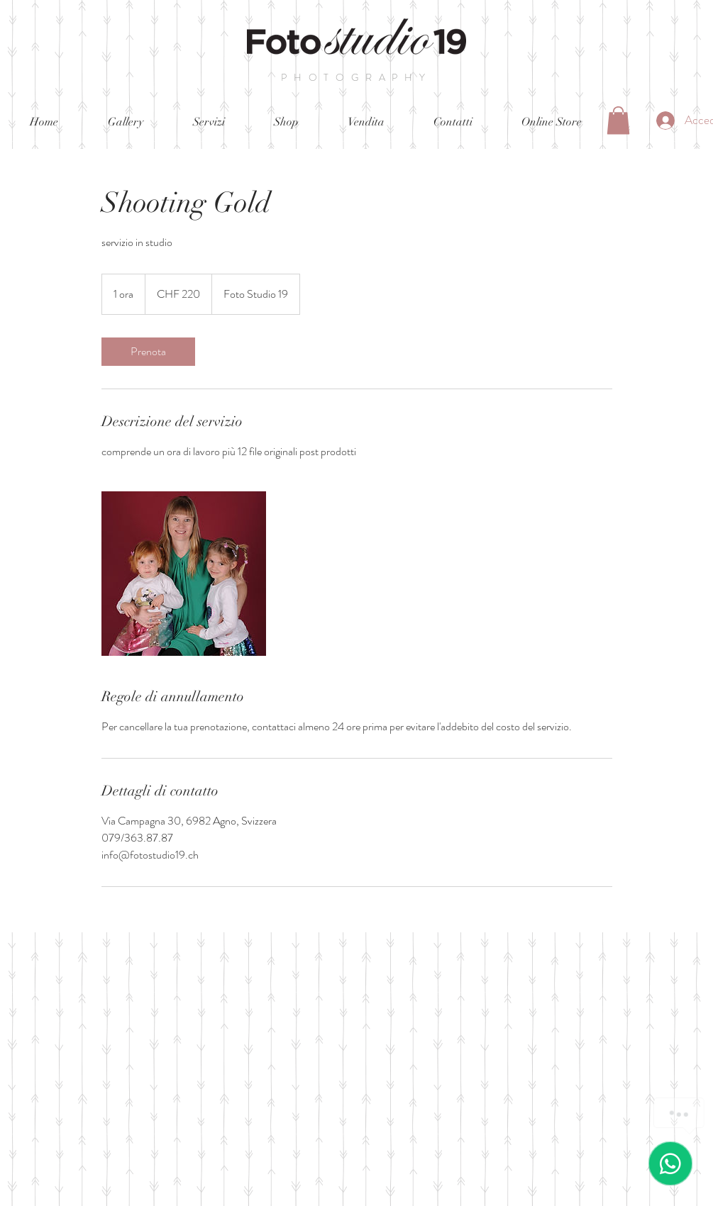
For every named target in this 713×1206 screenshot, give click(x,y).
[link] (148, 351)
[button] (618, 120)
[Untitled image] (183, 573)
